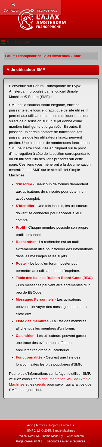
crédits (40, 384)
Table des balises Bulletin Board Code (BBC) (54, 278)
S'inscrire (24, 184)
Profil (20, 227)
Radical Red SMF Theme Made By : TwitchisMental (51, 436)
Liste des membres (32, 321)
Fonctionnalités (29, 357)
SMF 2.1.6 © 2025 (39, 430)
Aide (30, 425)
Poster (21, 263)
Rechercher (26, 242)
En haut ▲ (68, 425)
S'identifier (25, 206)
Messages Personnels (35, 299)
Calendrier (25, 336)
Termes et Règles (47, 425)
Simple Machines (64, 430)
